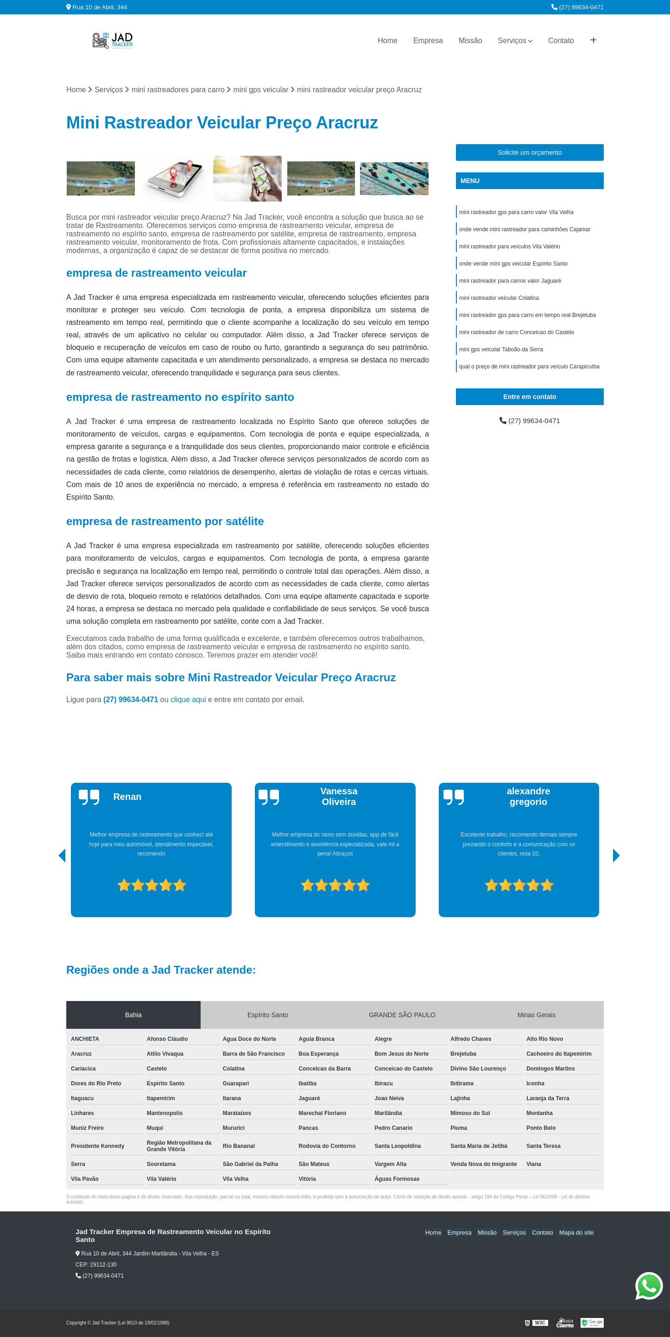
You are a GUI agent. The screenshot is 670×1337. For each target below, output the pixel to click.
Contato (561, 40)
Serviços (512, 40)
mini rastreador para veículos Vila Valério (509, 248)
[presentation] (49, 892)
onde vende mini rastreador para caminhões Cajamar (524, 230)
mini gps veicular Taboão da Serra (501, 353)
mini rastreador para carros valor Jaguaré (510, 283)
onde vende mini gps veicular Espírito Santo (513, 265)
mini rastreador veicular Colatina (499, 301)
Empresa (428, 40)
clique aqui (188, 700)
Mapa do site (577, 1232)
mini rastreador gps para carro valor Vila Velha (516, 212)
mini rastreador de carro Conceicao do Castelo (516, 336)
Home (388, 40)
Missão (470, 40)
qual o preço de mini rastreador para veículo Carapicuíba (529, 371)
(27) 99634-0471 (577, 7)
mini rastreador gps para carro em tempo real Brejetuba (527, 318)
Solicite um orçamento (530, 153)
